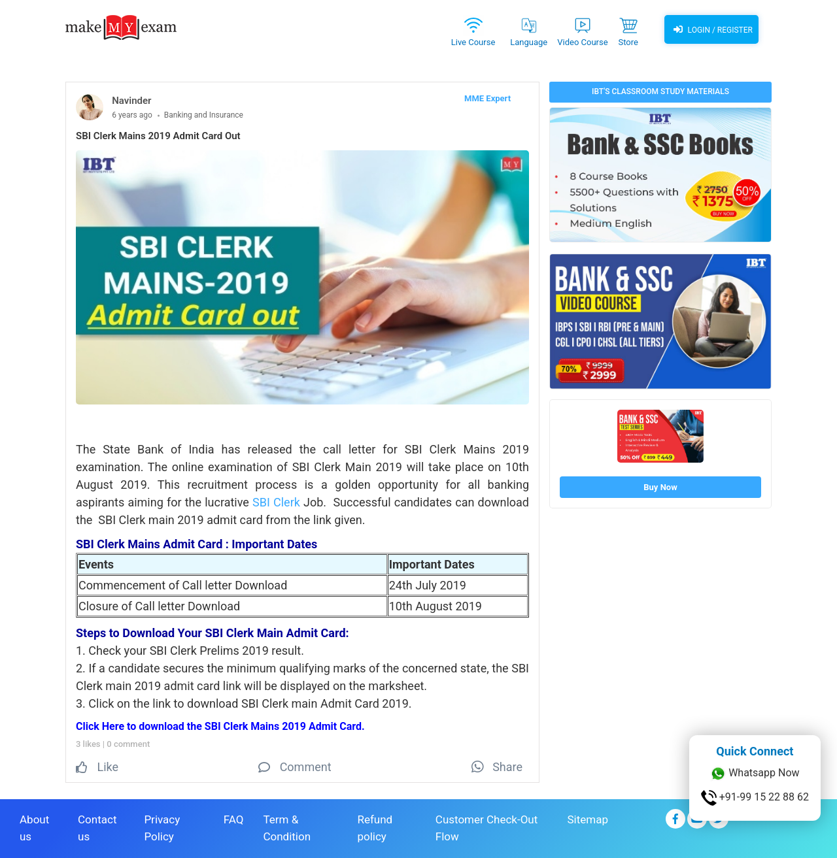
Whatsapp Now (754, 774)
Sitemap (587, 819)
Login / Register (711, 29)
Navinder (131, 101)
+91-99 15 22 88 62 (755, 798)
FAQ (234, 819)
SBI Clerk (276, 502)
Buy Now (660, 487)
